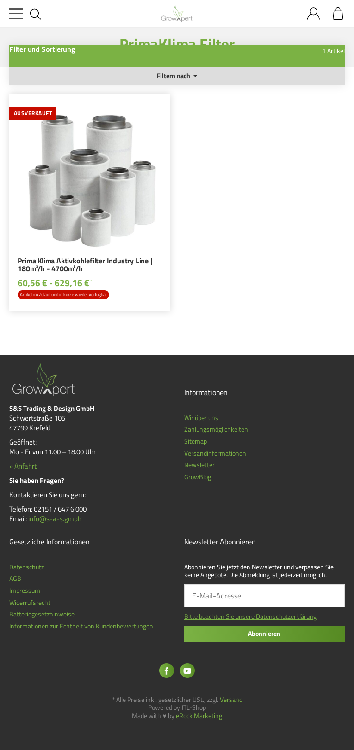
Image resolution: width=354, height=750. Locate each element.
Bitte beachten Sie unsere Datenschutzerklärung (250, 616)
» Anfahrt (23, 466)
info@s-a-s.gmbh (54, 518)
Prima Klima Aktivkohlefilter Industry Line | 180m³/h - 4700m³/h (85, 265)
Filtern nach (177, 76)
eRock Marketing (199, 715)
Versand (231, 699)
